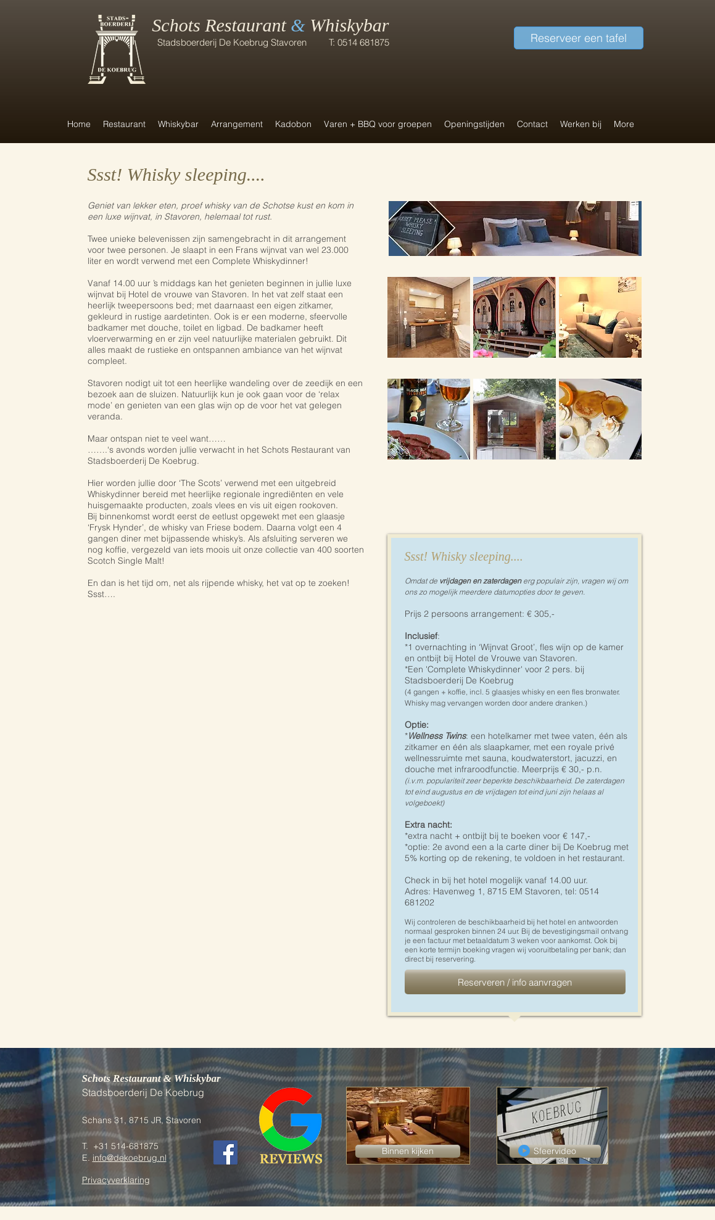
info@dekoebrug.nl (130, 1157)
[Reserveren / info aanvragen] (515, 982)
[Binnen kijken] (407, 1151)
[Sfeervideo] (555, 1151)
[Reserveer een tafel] (578, 38)
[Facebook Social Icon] (225, 1152)
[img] (428, 317)
